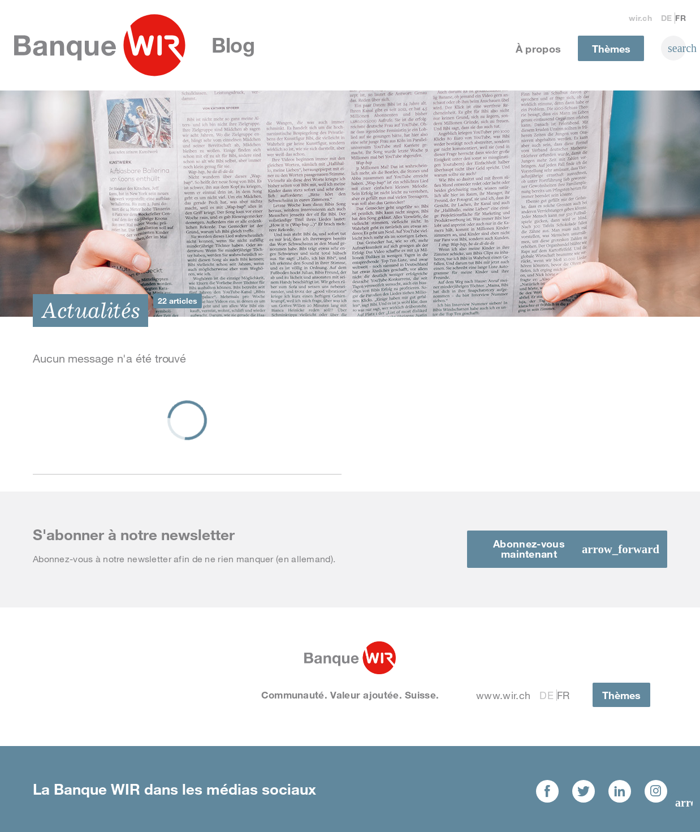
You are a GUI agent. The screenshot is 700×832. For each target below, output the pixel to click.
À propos (538, 48)
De (666, 18)
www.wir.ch (503, 695)
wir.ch (640, 18)
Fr (680, 18)
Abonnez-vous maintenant (529, 548)
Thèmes (611, 48)
